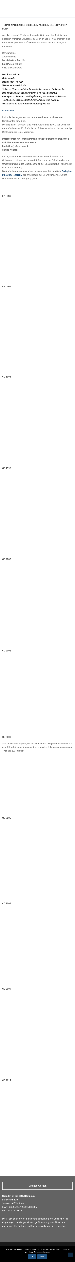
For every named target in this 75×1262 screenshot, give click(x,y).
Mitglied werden (37, 1185)
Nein (42, 1257)
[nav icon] (13, 9)
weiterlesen (8, 110)
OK (32, 1257)
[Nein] (70, 1255)
